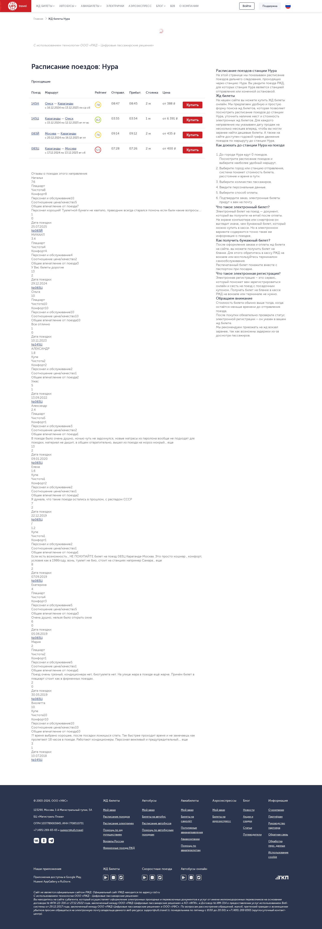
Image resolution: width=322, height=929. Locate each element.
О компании (189, 6)
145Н (35, 103)
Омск (49, 103)
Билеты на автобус (154, 816)
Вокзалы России (113, 841)
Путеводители (252, 834)
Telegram (51, 840)
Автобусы (66, 6)
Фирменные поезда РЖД (119, 848)
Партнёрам (275, 816)
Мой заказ (109, 809)
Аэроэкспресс (140, 6)
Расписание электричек (118, 823)
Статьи (247, 827)
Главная (38, 18)
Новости (248, 809)
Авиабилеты (90, 6)
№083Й (37, 230)
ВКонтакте (36, 840)
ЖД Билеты (44, 6)
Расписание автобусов (156, 823)
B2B (172, 6)
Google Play (105, 877)
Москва (50, 133)
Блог (159, 6)
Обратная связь (278, 834)
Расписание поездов (116, 816)
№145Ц (36, 344)
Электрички (115, 6)
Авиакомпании (190, 839)
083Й (35, 133)
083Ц (35, 148)
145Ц (35, 118)
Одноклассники (44, 840)
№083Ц (37, 287)
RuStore (121, 877)
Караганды (65, 103)
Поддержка (270, 6)
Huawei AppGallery (113, 877)
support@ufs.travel (71, 830)
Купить (192, 105)
